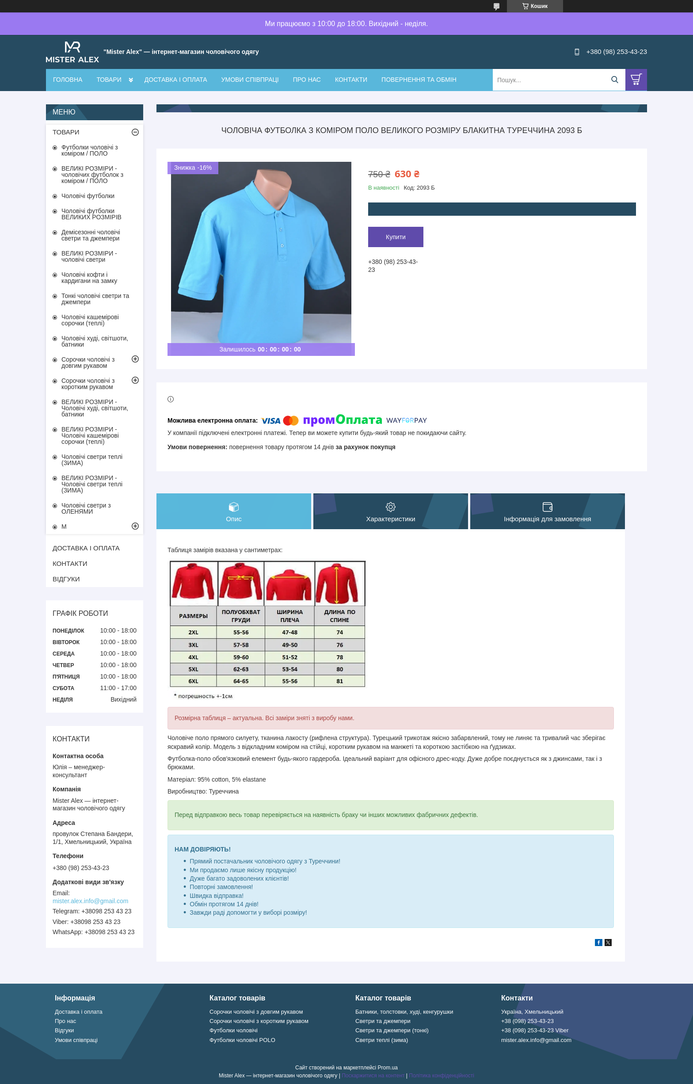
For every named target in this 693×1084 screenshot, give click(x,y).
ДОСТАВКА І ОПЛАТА (176, 79)
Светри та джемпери (383, 1021)
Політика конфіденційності (441, 1076)
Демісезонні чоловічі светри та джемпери (90, 235)
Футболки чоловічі (233, 1030)
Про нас (65, 1021)
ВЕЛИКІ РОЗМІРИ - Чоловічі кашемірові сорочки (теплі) (90, 435)
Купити (396, 236)
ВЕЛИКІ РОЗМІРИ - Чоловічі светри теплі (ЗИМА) (91, 484)
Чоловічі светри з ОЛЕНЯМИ (86, 508)
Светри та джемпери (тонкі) (392, 1030)
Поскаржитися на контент (373, 1076)
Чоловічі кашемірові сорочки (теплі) (90, 320)
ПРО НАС (307, 79)
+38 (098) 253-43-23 (527, 1021)
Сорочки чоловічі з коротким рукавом (87, 383)
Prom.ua (388, 1068)
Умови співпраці (76, 1040)
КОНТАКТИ (351, 79)
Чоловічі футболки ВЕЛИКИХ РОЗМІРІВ (91, 214)
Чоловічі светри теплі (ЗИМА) (91, 459)
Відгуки (64, 1030)
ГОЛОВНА (67, 79)
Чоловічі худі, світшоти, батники (94, 341)
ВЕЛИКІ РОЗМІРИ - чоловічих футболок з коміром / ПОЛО (92, 174)
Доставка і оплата (79, 1011)
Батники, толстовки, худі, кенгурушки (404, 1011)
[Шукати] (614, 80)
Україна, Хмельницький (532, 1011)
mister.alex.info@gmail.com (90, 901)
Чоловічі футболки (87, 195)
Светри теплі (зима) (381, 1040)
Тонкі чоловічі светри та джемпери (95, 298)
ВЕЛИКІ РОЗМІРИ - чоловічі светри (89, 256)
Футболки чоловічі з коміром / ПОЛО (89, 150)
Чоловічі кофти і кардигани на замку (89, 277)
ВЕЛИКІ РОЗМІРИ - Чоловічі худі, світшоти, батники (94, 408)
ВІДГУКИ (66, 579)
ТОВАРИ (108, 79)
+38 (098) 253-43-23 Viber (535, 1030)
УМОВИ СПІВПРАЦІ (250, 79)
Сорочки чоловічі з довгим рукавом (87, 362)
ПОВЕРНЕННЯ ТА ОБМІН (419, 79)
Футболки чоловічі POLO (242, 1040)
